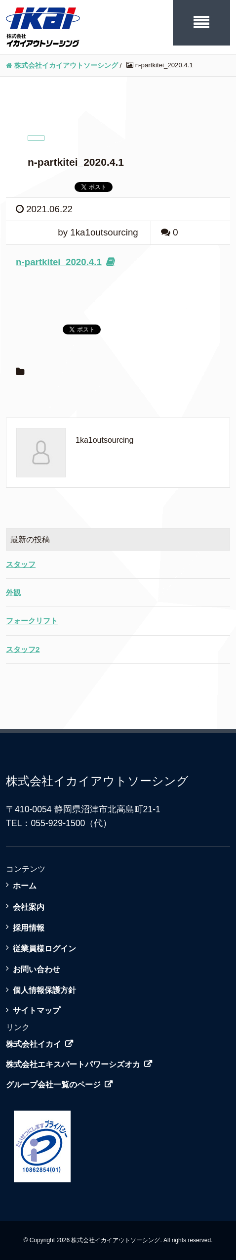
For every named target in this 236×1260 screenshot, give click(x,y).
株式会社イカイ (33, 1044)
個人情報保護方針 (44, 989)
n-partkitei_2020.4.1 (59, 262)
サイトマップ (36, 1010)
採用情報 (28, 927)
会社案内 (28, 906)
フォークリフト (32, 620)
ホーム (25, 885)
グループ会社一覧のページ (53, 1084)
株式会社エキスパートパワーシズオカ (73, 1064)
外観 (13, 592)
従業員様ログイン (44, 948)
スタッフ (21, 564)
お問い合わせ (36, 969)
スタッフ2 (22, 649)
